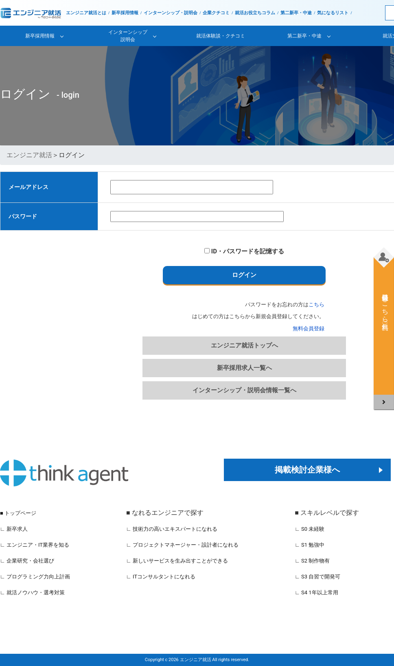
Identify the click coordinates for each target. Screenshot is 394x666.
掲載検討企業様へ (307, 470)
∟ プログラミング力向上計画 (35, 577)
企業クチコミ (216, 12)
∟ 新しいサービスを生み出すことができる (177, 561)
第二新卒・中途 (296, 12)
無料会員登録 (308, 328)
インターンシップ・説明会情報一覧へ (244, 390)
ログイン (244, 275)
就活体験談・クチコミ (220, 36)
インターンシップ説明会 (127, 35)
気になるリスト (332, 12)
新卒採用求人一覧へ (244, 367)
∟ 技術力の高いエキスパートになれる (171, 529)
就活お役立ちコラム (255, 12)
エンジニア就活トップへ (244, 345)
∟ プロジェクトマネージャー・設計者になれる (182, 545)
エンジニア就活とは (86, 12)
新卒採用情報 (125, 12)
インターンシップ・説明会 (170, 12)
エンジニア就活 (29, 155)
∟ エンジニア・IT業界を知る (34, 545)
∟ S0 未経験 (309, 529)
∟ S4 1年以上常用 (316, 592)
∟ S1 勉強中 (309, 545)
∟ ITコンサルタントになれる (160, 577)
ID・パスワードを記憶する (244, 251)
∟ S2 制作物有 (312, 561)
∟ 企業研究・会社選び (27, 561)
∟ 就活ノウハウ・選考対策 (32, 592)
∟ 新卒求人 (14, 529)
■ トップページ (18, 513)
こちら (316, 304)
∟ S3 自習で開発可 (317, 577)
